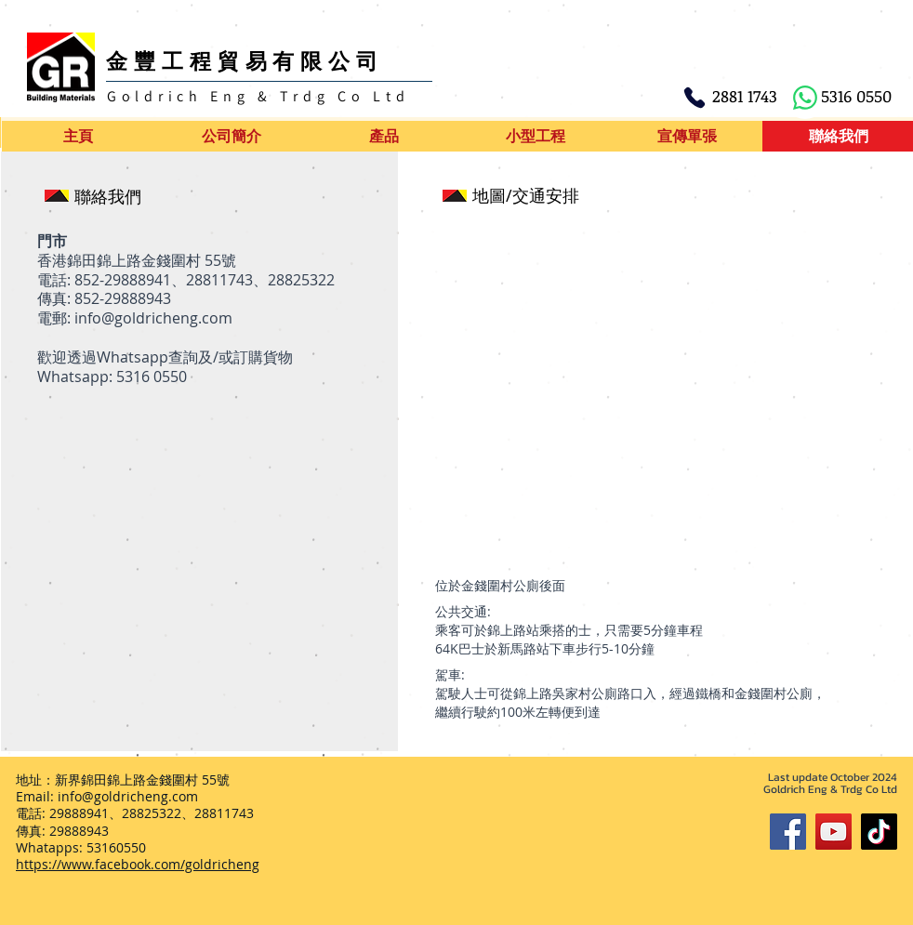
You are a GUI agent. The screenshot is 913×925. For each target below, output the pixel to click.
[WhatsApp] (805, 97)
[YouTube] (833, 831)
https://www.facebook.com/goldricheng (137, 864)
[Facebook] (788, 831)
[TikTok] (879, 831)
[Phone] (694, 98)
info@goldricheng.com (153, 318)
